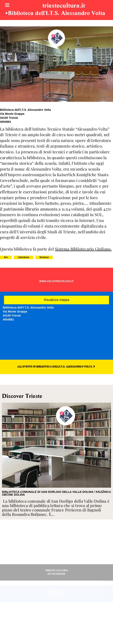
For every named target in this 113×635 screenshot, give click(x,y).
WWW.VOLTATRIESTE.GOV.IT (56, 281)
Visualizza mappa (56, 300)
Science (44, 257)
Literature (23, 257)
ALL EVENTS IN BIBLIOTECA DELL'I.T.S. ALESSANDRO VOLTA (56, 366)
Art (6, 257)
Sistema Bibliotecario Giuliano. (83, 249)
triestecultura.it (63, 5)
